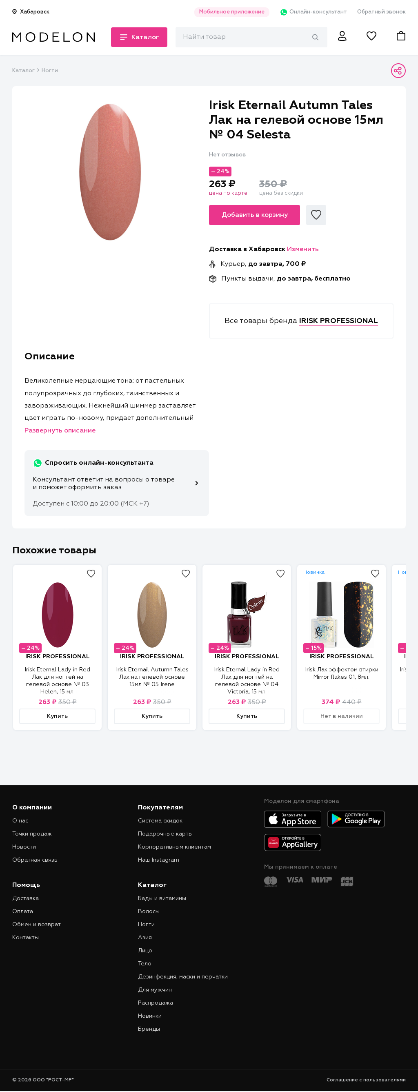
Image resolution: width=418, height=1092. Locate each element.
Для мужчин (155, 990)
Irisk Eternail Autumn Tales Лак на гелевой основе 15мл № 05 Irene (152, 677)
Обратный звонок (381, 12)
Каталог (23, 71)
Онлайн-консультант (313, 12)
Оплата (22, 911)
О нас (20, 821)
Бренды (149, 1029)
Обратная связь (35, 860)
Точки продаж (32, 834)
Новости (24, 847)
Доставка (25, 898)
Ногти (50, 71)
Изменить (303, 249)
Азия (145, 937)
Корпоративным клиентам (174, 847)
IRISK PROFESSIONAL (57, 657)
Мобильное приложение (232, 12)
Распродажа (155, 1003)
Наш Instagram (158, 860)
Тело (144, 964)
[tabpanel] (110, 172)
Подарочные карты (165, 834)
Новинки (150, 1016)
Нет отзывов (227, 155)
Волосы (149, 911)
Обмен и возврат (36, 924)
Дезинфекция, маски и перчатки (183, 977)
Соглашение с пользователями (366, 1080)
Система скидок (160, 821)
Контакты (25, 937)
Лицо (145, 951)
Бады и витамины (162, 898)
